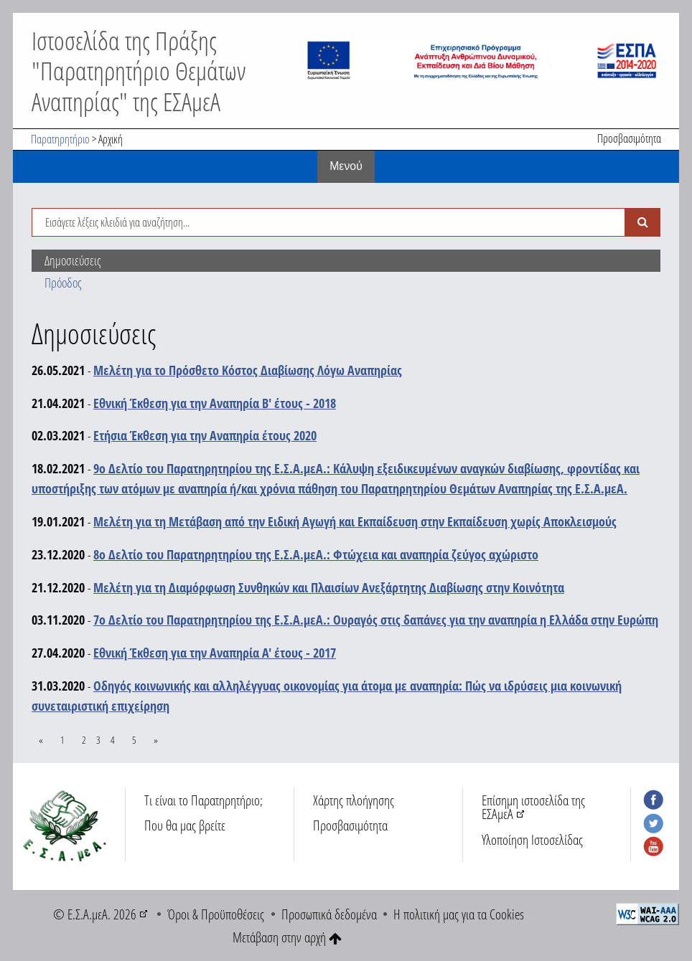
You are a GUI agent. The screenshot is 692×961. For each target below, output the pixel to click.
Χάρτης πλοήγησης (353, 800)
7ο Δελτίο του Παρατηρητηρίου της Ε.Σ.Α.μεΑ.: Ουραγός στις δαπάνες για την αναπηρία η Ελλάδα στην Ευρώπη (375, 619)
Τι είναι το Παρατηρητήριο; (203, 800)
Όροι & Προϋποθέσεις (215, 914)
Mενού (346, 166)
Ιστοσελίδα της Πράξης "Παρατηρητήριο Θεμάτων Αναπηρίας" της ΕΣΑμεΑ (139, 70)
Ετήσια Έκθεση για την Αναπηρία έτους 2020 (205, 435)
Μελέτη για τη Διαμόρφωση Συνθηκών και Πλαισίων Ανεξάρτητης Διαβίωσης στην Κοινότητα (328, 587)
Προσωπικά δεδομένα (329, 914)
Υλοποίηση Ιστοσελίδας (532, 839)
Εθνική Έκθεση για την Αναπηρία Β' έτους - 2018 (214, 403)
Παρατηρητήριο (60, 139)
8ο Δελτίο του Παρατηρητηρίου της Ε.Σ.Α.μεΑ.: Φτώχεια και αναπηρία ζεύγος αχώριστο (315, 554)
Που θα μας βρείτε (184, 825)
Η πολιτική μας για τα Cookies (458, 914)
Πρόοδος (63, 282)
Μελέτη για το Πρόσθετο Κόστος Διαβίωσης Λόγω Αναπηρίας (247, 370)
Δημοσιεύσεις (72, 260)
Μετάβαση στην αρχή (287, 937)
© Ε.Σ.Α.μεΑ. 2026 (94, 914)
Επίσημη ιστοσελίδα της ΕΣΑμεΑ (533, 806)
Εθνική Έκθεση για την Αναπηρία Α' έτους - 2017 (214, 652)
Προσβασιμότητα (629, 139)
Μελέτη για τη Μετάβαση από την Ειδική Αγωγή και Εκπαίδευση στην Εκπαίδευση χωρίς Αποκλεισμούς (355, 521)
